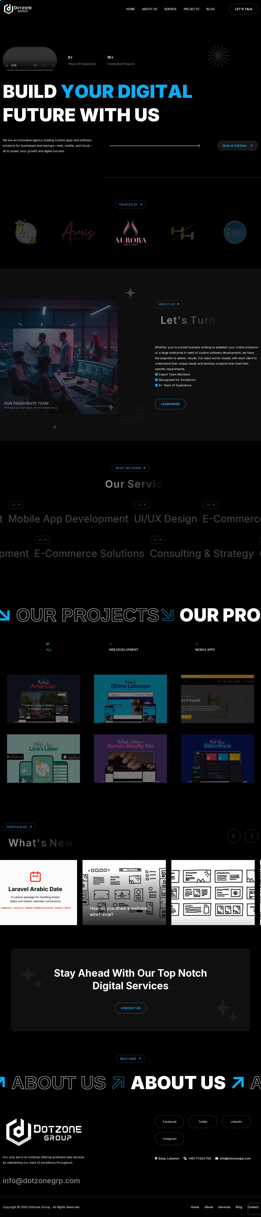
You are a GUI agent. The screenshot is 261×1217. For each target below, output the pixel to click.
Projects (191, 9)
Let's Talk (243, 9)
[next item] (251, 836)
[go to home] (18, 9)
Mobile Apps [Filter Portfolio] (205, 646)
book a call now (237, 145)
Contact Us (130, 1008)
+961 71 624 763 (197, 1158)
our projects (137, 615)
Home (130, 9)
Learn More (170, 404)
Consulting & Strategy (180, 553)
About (209, 1207)
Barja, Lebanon (167, 1158)
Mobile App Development (92, 519)
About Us (149, 9)
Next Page (131, 1059)
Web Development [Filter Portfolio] (123, 646)
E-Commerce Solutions (68, 553)
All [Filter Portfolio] (49, 646)
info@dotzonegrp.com (233, 1158)
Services (224, 1207)
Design (108, 914)
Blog (210, 9)
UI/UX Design (189, 519)
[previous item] (234, 836)
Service (170, 9)
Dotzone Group (39, 1207)
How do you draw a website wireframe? (125, 898)
